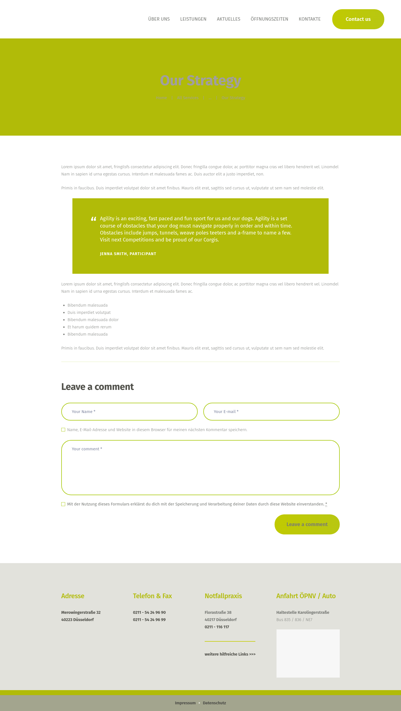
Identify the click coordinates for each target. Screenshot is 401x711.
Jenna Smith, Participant (128, 253)
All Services (188, 97)
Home (161, 97)
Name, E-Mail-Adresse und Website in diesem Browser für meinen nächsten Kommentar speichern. (157, 429)
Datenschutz (214, 702)
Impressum (185, 702)
